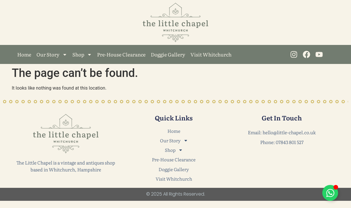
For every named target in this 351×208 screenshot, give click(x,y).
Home (24, 54)
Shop (82, 54)
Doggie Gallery (168, 54)
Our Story (51, 54)
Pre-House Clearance (121, 54)
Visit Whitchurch (211, 54)
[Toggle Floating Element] (330, 193)
